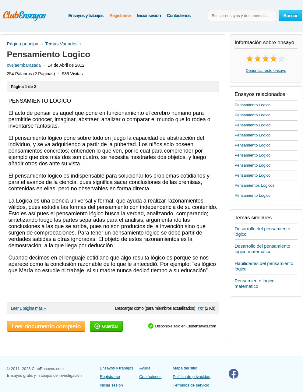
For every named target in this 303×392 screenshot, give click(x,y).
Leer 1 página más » (28, 308)
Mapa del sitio (185, 368)
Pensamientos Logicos (255, 185)
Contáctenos (179, 15)
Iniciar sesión (149, 15)
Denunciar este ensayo (266, 70)
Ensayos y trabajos (85, 15)
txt (201, 308)
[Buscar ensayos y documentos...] (242, 15)
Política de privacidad (191, 376)
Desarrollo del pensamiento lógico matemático (263, 248)
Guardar (106, 326)
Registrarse (119, 15)
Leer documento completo (46, 326)
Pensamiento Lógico (253, 115)
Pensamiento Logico (253, 105)
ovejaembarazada (24, 65)
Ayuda (144, 368)
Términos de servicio (191, 385)
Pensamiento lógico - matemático (256, 283)
